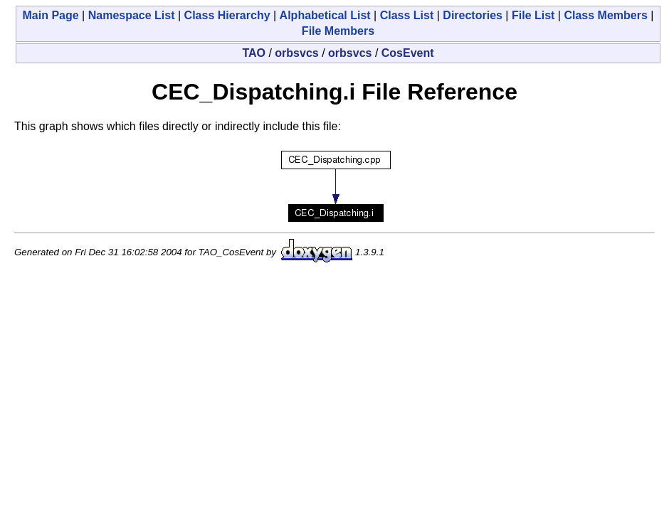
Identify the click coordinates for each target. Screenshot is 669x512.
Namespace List (131, 15)
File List (533, 15)
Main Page (51, 15)
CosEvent (407, 53)
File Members (338, 31)
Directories (472, 15)
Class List (407, 15)
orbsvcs (296, 53)
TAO (253, 53)
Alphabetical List (325, 15)
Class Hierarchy (227, 15)
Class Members (605, 15)
